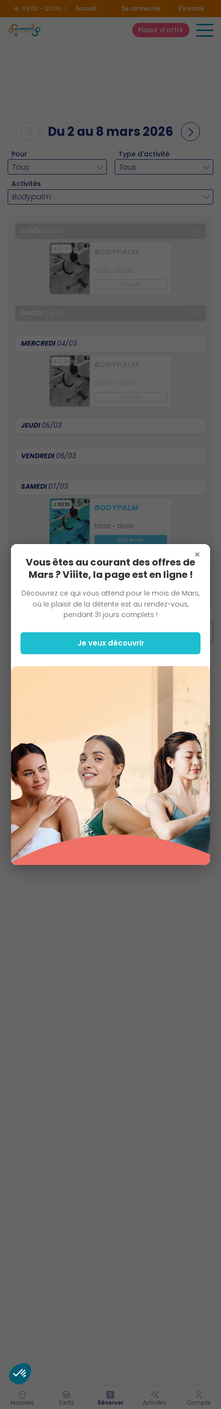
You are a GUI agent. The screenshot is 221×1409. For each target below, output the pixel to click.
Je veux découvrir (110, 643)
